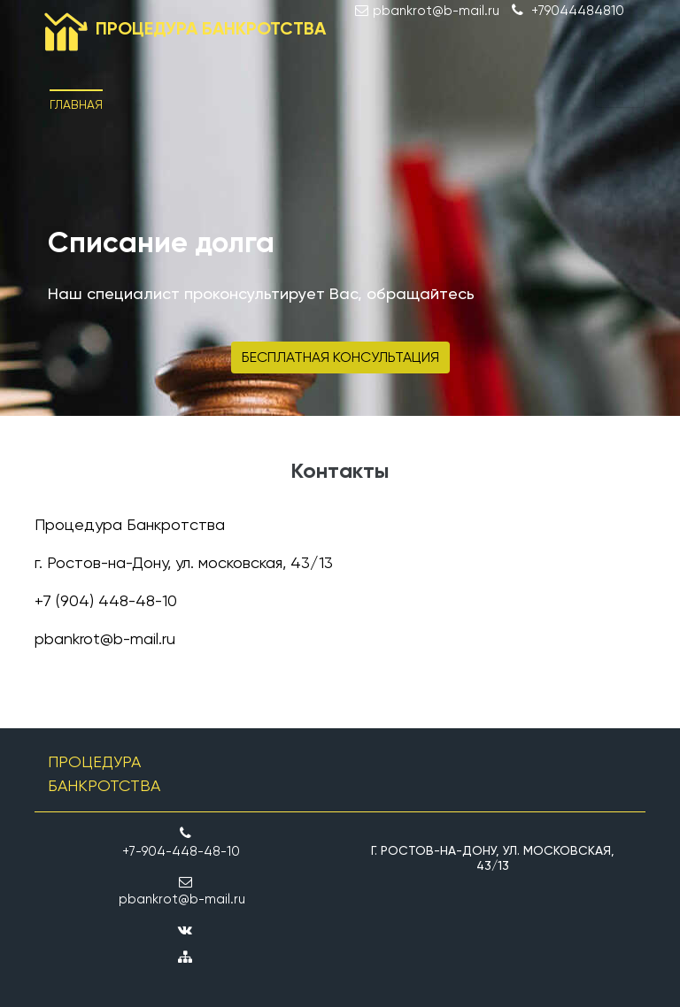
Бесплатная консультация (340, 357)
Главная (76, 104)
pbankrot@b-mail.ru (105, 638)
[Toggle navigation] (620, 90)
